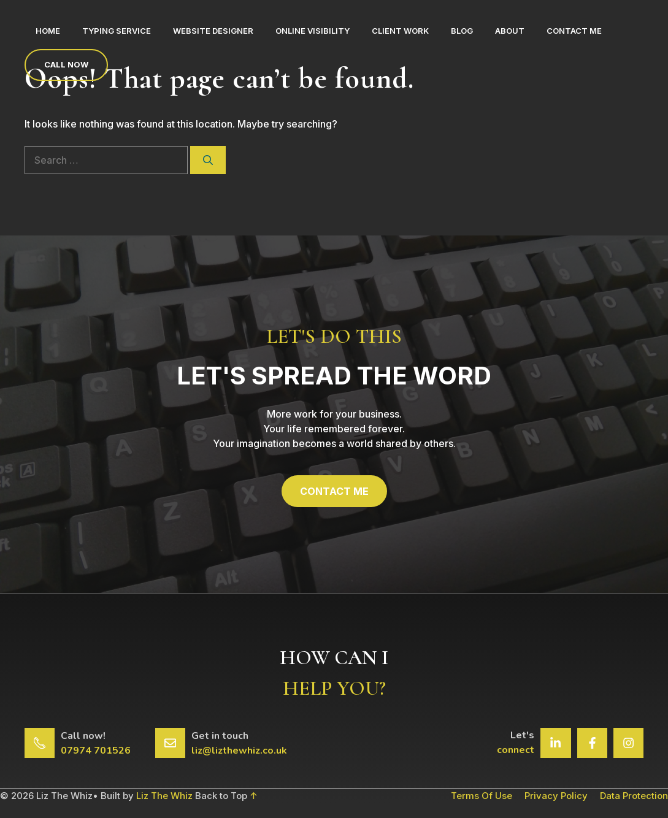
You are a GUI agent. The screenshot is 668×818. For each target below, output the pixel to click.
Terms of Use (481, 795)
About (509, 31)
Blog (462, 31)
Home (48, 31)
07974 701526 (96, 750)
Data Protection (634, 795)
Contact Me (574, 31)
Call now (66, 64)
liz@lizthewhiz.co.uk (239, 750)
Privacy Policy (556, 795)
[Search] (208, 160)
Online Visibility (312, 31)
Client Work (400, 31)
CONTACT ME (334, 491)
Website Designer (213, 31)
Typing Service (116, 31)
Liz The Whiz (164, 795)
